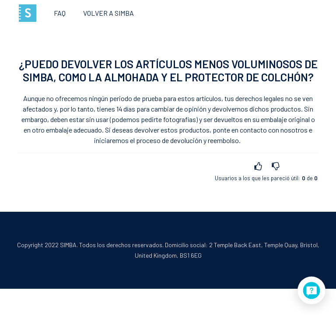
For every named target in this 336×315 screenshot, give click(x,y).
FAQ (60, 13)
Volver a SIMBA (108, 13)
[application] (311, 290)
